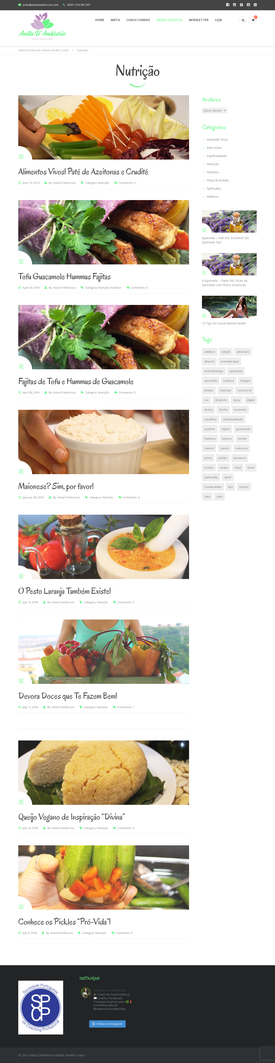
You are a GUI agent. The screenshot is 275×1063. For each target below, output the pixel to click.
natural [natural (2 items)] (209, 448)
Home (99, 20)
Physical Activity (218, 180)
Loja (218, 20)
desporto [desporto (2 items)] (221, 400)
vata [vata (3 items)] (219, 496)
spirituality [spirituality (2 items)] (211, 477)
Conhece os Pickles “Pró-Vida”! (64, 921)
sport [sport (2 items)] (227, 477)
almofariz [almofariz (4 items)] (243, 352)
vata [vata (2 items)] (207, 496)
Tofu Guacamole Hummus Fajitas (64, 276)
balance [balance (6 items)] (228, 381)
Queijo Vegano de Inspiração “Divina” (71, 816)
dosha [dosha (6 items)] (208, 410)
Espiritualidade (217, 156)
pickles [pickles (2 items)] (222, 458)
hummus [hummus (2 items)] (210, 438)
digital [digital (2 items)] (250, 400)
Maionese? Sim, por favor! (56, 486)
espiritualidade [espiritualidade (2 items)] (233, 419)
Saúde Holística (169, 20)
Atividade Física (217, 139)
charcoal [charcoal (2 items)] (225, 390)
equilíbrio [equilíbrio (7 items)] (210, 419)
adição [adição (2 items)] (226, 352)
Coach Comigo (138, 20)
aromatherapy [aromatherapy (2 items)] (213, 371)
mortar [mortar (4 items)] (242, 438)
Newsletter (199, 20)
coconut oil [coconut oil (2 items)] (244, 390)
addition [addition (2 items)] (209, 352)
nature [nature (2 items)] (224, 448)
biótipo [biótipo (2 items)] (208, 390)
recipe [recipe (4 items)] (224, 467)
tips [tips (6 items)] (230, 487)
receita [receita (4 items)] (208, 467)
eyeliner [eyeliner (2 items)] (209, 429)
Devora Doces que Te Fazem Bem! (67, 695)
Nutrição (103, 183)
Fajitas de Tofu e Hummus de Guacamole (76, 381)
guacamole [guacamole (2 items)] (243, 429)
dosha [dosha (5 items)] (223, 410)
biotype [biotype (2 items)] (245, 381)
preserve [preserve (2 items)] (240, 458)
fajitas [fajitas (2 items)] (226, 429)
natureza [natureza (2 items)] (241, 448)
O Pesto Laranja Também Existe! (64, 591)
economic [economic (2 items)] (240, 410)
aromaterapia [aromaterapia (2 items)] (230, 361)
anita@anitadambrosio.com (41, 5)
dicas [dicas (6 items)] (236, 400)
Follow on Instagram (107, 1024)
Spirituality (214, 188)
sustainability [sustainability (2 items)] (213, 487)
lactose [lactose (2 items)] (227, 438)
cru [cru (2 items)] (206, 400)
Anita (115, 20)
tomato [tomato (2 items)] (244, 487)
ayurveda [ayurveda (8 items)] (236, 371)
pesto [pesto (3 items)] (208, 458)
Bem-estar (214, 148)
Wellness (213, 197)
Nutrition (116, 287)
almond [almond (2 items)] (209, 361)
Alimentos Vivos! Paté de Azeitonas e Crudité (83, 171)
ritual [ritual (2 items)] (237, 467)
